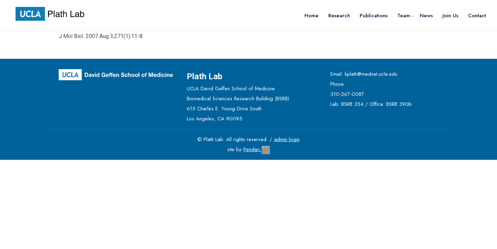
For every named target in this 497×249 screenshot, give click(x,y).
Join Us (450, 15)
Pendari (256, 149)
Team (403, 15)
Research (339, 15)
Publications (374, 15)
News (426, 15)
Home (311, 15)
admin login (287, 139)
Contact (477, 15)
